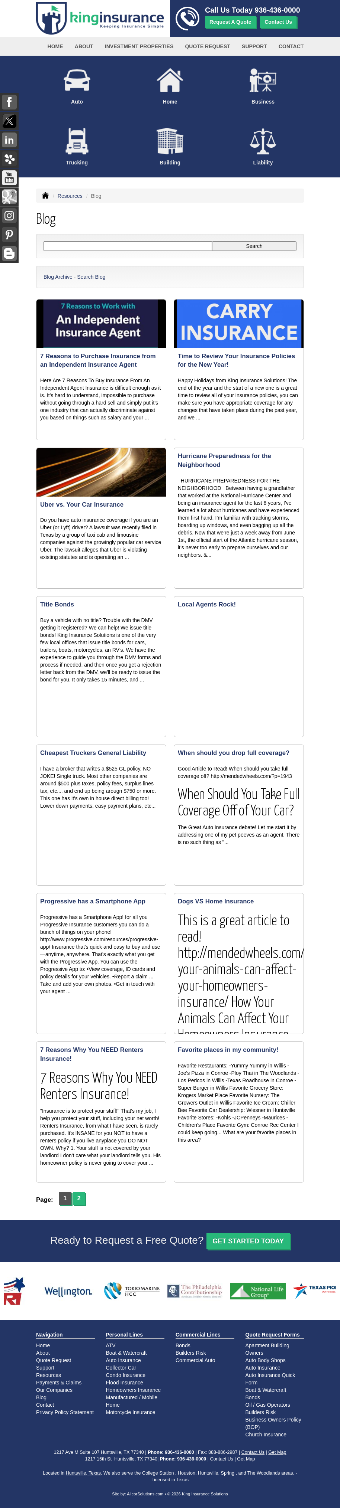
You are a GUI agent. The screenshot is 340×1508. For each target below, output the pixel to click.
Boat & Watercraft (126, 1353)
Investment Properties (139, 46)
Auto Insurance (123, 1360)
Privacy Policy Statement (65, 1412)
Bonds (183, 1345)
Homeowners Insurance (133, 1390)
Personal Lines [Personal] (124, 1335)
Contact (45, 1405)
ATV (111, 1345)
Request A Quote (230, 22)
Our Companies (54, 1390)
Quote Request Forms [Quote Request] (273, 1335)
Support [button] (254, 46)
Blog (41, 1397)
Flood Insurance (124, 1383)
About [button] (84, 46)
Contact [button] (291, 46)
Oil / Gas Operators (268, 1405)
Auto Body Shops (266, 1360)
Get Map (277, 1452)
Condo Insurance (126, 1375)
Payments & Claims (58, 1383)
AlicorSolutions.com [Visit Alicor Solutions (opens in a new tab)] (145, 1494)
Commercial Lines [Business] (198, 1335)
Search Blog (91, 277)
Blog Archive (58, 277)
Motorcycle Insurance (130, 1412)
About (43, 1353)
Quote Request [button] (207, 46)
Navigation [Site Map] (49, 1335)
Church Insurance (266, 1434)
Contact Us (278, 22)
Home (55, 46)
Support (45, 1368)
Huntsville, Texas (83, 1473)
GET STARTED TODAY (248, 1241)
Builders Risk (191, 1353)
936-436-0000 (277, 10)
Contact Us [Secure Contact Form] (252, 1452)
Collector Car (121, 1368)
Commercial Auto (195, 1360)
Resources (70, 196)
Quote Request (53, 1360)
